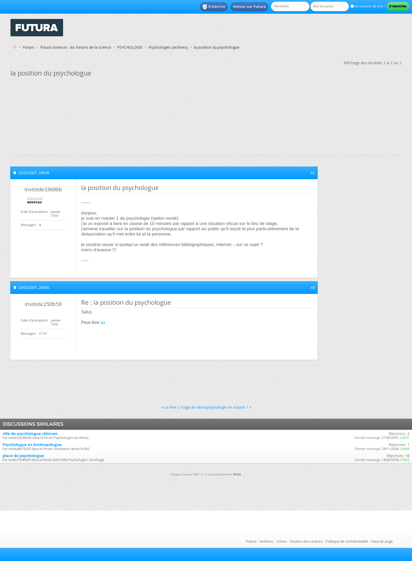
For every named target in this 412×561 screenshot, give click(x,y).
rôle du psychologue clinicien (30, 433)
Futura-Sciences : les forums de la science (75, 47)
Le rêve (170, 407)
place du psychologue (23, 455)
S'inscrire (213, 6)
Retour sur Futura (249, 6)
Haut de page (382, 541)
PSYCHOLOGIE (129, 47)
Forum (28, 47)
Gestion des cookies (306, 541)
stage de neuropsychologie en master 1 (214, 407)
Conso (281, 541)
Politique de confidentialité (347, 541)
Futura (251, 541)
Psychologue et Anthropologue (32, 444)
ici (103, 322)
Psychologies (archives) (168, 47)
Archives (266, 541)
